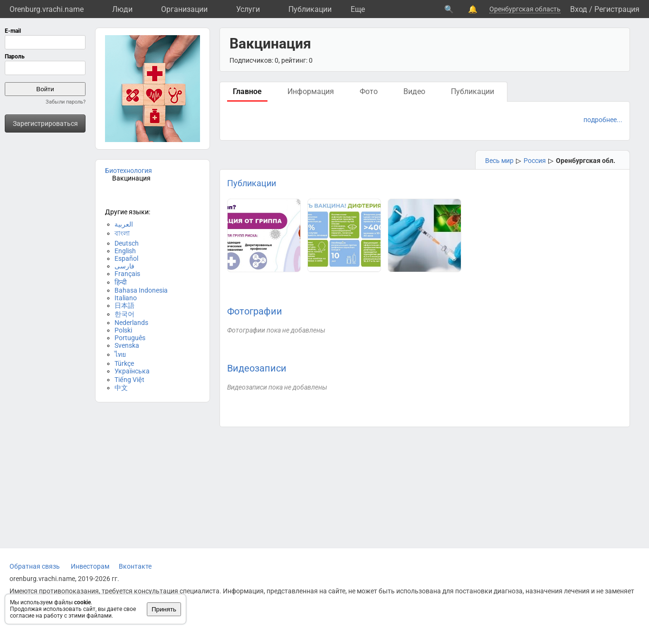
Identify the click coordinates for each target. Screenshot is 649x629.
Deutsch (127, 243)
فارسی (124, 266)
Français (127, 273)
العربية (124, 224)
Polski (123, 330)
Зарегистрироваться (45, 123)
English (125, 251)
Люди (122, 9)
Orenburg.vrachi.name (47, 9)
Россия (535, 160)
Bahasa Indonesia (141, 290)
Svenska (127, 345)
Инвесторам (90, 566)
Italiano (126, 298)
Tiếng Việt (129, 379)
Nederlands (131, 322)
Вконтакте (135, 566)
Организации (184, 9)
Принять (164, 609)
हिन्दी (121, 282)
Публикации (310, 9)
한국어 (124, 314)
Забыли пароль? (66, 102)
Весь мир (499, 160)
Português (130, 338)
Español (126, 258)
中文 (121, 387)
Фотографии (254, 311)
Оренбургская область (525, 9)
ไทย (120, 354)
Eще (358, 9)
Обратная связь (35, 566)
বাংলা (122, 233)
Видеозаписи (256, 368)
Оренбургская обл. (585, 160)
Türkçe (124, 363)
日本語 (124, 305)
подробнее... (602, 120)
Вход (578, 9)
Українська (132, 371)
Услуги (248, 9)
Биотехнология (128, 170)
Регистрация (616, 9)
